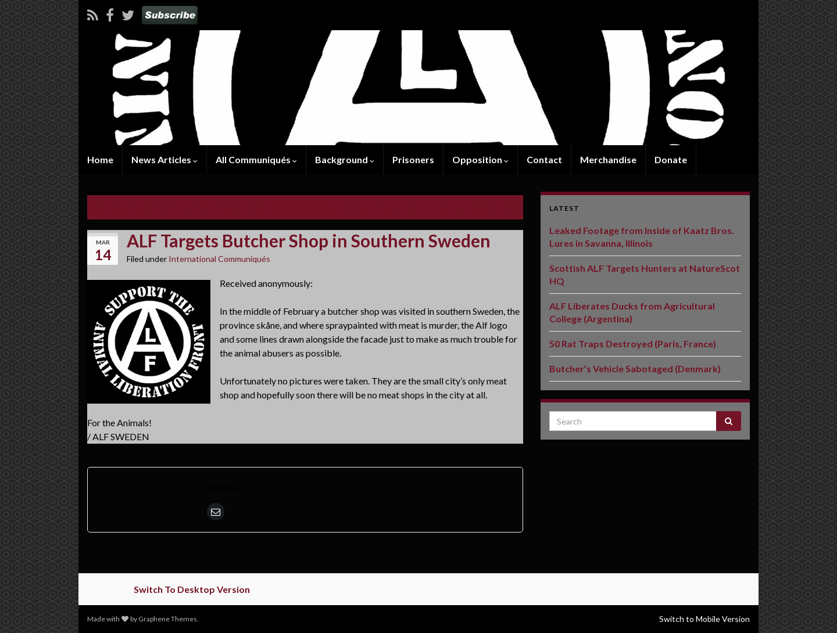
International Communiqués (219, 259)
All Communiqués (256, 159)
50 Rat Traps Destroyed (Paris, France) (632, 343)
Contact (544, 159)
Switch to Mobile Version (704, 619)
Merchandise (608, 159)
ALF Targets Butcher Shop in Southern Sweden (417, 206)
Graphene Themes (167, 618)
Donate (670, 159)
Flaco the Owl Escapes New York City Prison (188, 206)
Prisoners (413, 159)
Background (344, 159)
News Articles (164, 159)
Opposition (480, 159)
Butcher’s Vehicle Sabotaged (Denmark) (635, 368)
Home (100, 159)
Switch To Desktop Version (192, 589)
